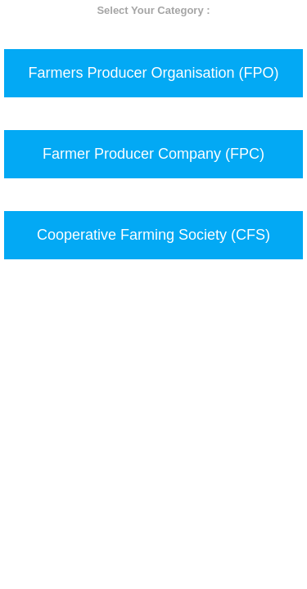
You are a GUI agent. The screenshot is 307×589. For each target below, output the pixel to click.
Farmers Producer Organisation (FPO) (153, 73)
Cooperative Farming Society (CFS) (153, 235)
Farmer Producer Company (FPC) (153, 154)
